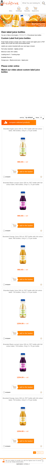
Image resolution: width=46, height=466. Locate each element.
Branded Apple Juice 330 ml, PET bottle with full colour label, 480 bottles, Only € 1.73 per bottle (22, 130)
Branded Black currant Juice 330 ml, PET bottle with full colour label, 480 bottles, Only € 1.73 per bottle (22, 183)
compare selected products (19, 122)
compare (6, 177)
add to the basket (26, 172)
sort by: (27, 117)
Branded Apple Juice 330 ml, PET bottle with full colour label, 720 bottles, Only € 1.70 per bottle (22, 291)
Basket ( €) (35, 11)
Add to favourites (41, 177)
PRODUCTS (22, 35)
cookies (21, 462)
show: (40, 117)
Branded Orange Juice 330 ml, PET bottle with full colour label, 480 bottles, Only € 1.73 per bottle (23, 237)
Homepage (19, 11)
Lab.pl (26, 464)
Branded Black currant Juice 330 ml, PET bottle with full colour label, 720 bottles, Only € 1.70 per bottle (22, 345)
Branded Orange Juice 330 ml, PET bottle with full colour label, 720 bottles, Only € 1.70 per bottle (23, 399)
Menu (10, 11)
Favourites (27, 11)
